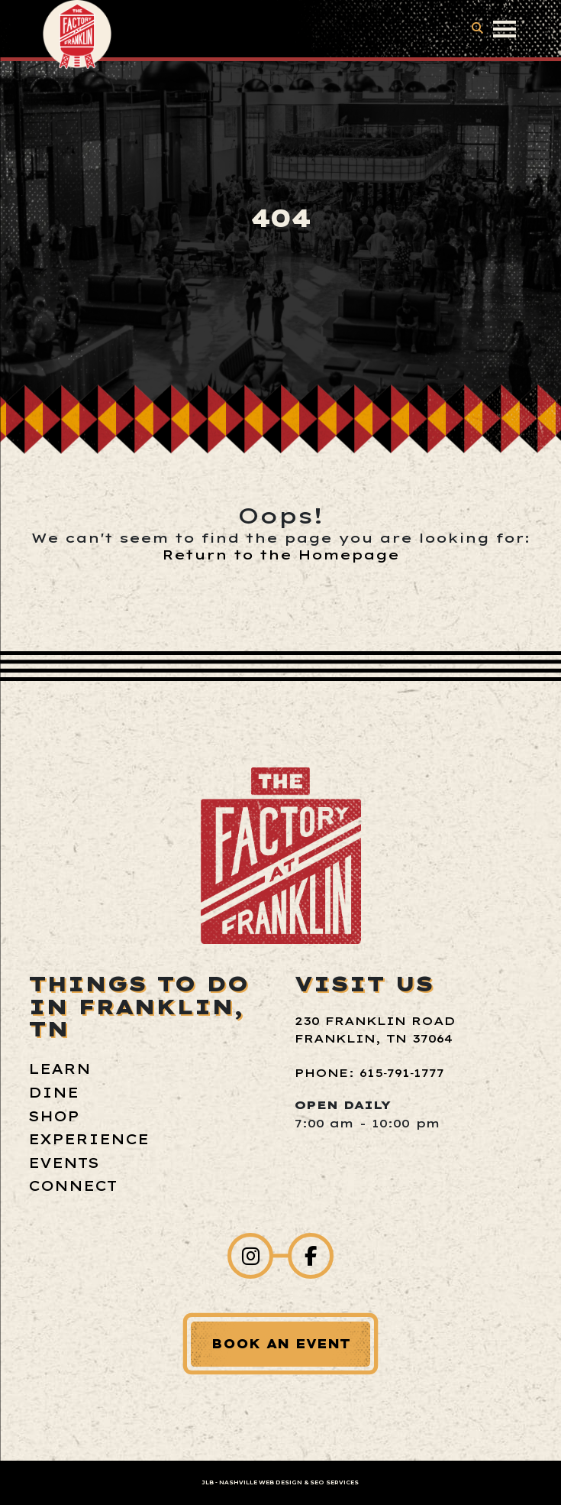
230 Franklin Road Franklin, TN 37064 (375, 1030)
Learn (59, 1069)
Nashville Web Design (260, 1482)
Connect (72, 1186)
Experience (88, 1139)
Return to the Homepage (280, 555)
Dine (53, 1092)
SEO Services (334, 1482)
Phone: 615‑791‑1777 (369, 1073)
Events (63, 1163)
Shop (53, 1116)
